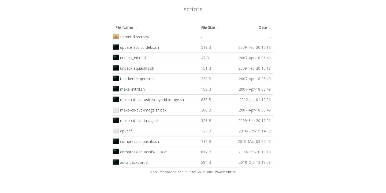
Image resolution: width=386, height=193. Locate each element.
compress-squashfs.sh (136, 141)
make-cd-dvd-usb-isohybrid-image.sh (148, 99)
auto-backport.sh (131, 162)
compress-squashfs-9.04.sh (140, 151)
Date (262, 27)
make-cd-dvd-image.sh (136, 120)
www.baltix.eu (225, 172)
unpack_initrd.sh (130, 57)
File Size (208, 27)
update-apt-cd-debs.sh (136, 47)
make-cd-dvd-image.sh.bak (139, 109)
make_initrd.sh (129, 89)
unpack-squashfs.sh (133, 68)
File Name (124, 27)
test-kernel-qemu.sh (134, 78)
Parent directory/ (131, 36)
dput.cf (122, 130)
